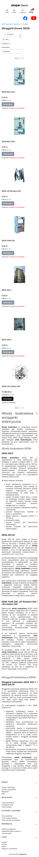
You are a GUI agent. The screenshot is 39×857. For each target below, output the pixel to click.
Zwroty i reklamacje (8, 787)
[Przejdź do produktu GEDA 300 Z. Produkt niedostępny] (19, 274)
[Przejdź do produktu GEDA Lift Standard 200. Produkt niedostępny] (19, 175)
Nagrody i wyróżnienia (9, 849)
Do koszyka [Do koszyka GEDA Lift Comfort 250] (7, 399)
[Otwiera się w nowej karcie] (25, 18)
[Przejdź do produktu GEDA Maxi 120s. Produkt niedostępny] (19, 76)
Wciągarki (25, 24)
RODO (4, 846)
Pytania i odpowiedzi (9, 789)
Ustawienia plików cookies (11, 831)
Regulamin (5, 791)
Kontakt (4, 842)
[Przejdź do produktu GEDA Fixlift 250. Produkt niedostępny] (19, 225)
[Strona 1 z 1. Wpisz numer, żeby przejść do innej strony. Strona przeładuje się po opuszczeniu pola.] (20, 58)
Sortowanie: (6, 47)
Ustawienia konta (7, 805)
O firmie (4, 844)
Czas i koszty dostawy (9, 818)
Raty (3, 794)
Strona (17, 58)
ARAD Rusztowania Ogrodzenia (11, 24)
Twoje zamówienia (8, 803)
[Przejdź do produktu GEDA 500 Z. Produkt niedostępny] (19, 324)
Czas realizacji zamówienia (11, 820)
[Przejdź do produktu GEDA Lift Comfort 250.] (19, 372)
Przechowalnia (7, 807)
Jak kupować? (7, 833)
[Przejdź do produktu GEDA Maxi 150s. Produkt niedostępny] (19, 125)
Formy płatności (7, 816)
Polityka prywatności (9, 829)
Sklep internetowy (17, 854)
